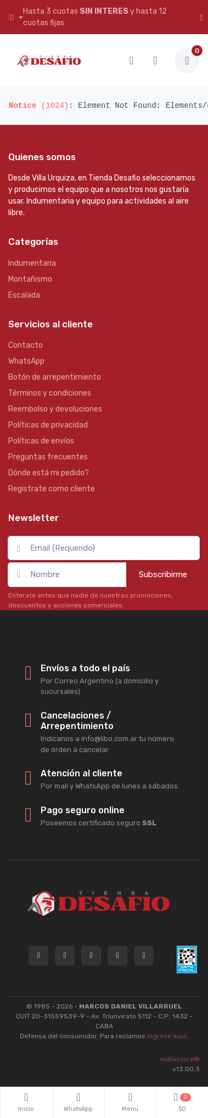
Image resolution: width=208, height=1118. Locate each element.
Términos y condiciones (49, 393)
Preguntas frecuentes (48, 457)
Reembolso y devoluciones (55, 409)
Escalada (24, 295)
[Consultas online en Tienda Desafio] (38, 956)
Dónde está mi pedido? (48, 473)
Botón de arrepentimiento (54, 377)
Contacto (25, 345)
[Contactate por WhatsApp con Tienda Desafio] (65, 956)
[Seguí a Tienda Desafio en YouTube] (144, 956)
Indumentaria (32, 263)
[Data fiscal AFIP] (187, 959)
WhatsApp (26, 361)
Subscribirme (163, 574)
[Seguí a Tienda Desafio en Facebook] (117, 956)
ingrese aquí (167, 1036)
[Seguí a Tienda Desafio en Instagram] (91, 956)
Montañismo (30, 279)
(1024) (39, 105)
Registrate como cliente (51, 489)
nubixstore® (180, 1059)
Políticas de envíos (41, 441)
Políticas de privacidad (48, 425)
